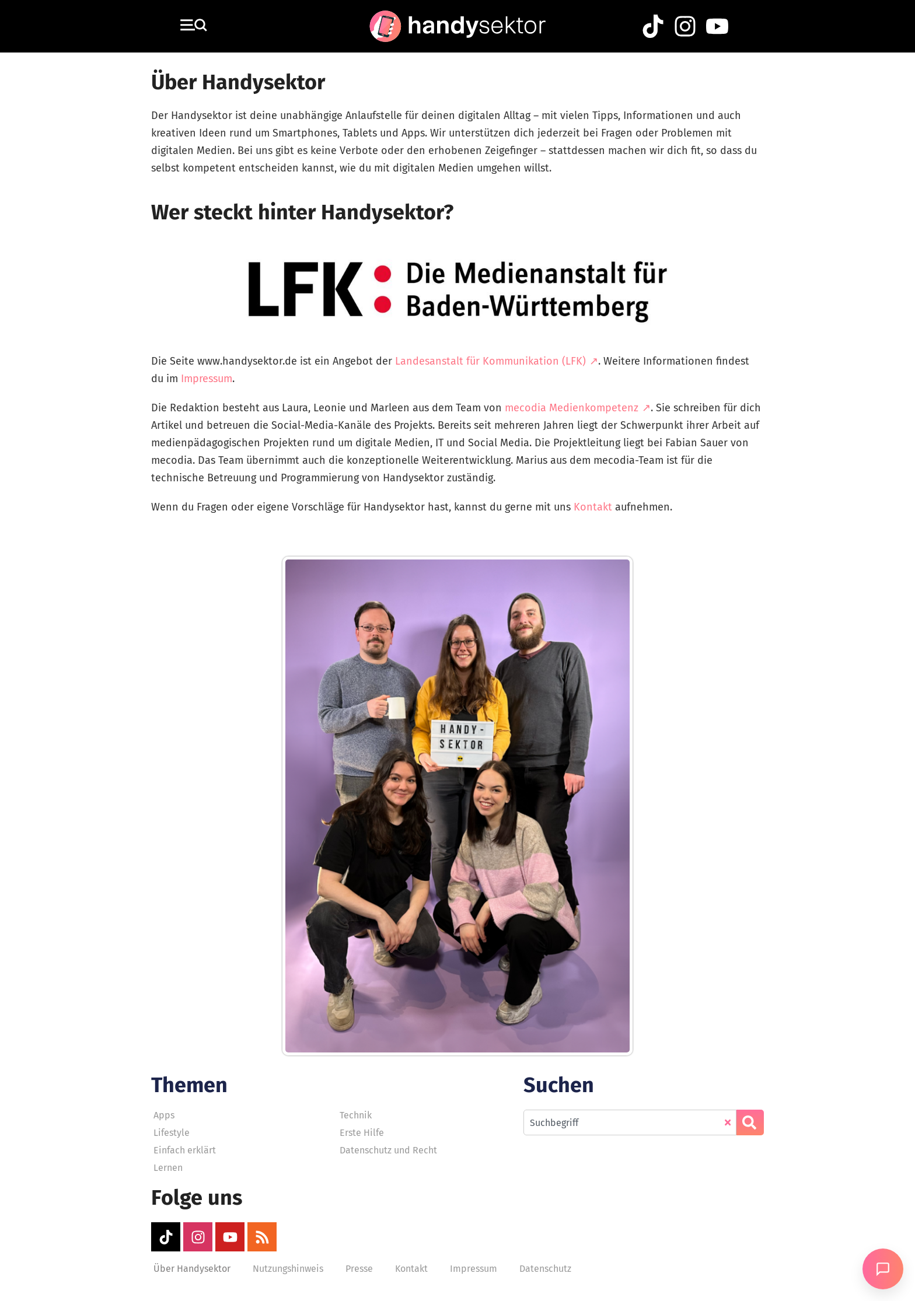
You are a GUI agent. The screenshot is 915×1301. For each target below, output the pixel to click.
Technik (356, 1115)
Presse (359, 1268)
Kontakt (593, 507)
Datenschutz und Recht (388, 1150)
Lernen (168, 1167)
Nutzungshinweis (288, 1268)
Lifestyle (171, 1132)
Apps (163, 1115)
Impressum (206, 378)
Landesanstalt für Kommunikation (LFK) (490, 361)
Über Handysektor (192, 1268)
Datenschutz (545, 1268)
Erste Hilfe (362, 1132)
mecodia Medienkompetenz (571, 407)
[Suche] (750, 1122)
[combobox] (629, 1122)
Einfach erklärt (184, 1150)
